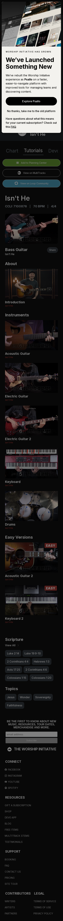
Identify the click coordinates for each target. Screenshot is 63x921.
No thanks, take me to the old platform (31, 111)
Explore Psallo (31, 101)
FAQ (13, 126)
